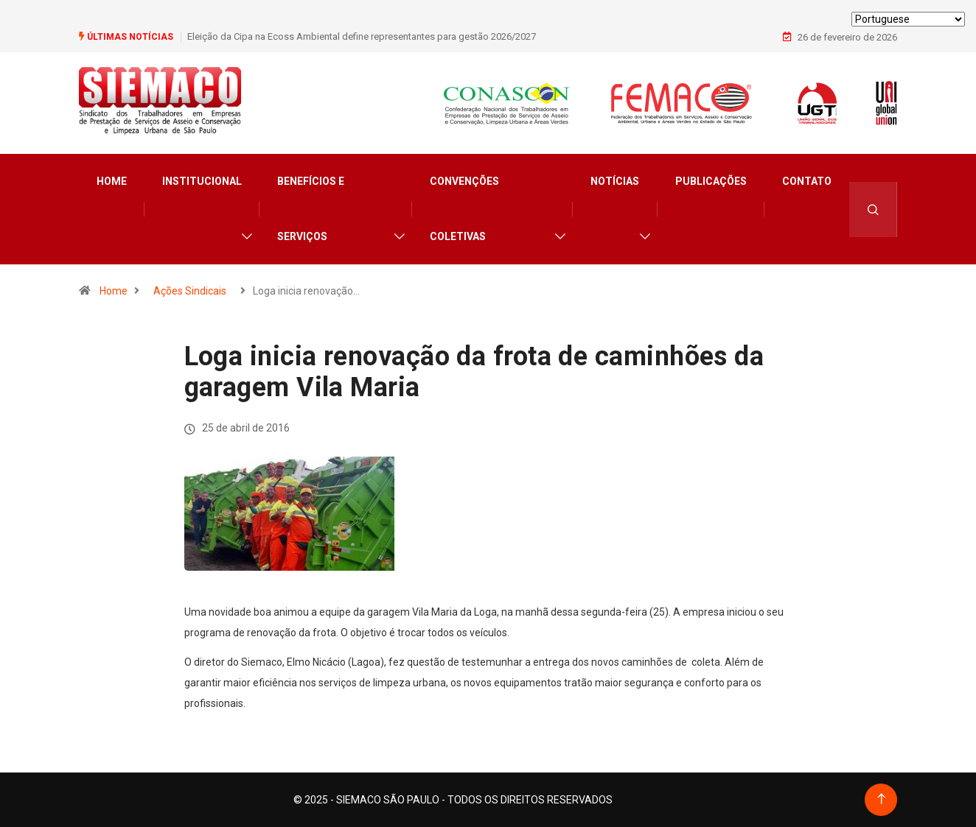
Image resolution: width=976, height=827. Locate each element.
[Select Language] (908, 19)
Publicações (711, 181)
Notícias (614, 181)
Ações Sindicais (189, 291)
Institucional (202, 181)
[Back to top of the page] (881, 799)
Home (112, 181)
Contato (807, 181)
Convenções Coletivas (464, 208)
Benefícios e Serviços (310, 208)
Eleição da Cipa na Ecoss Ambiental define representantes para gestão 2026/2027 (361, 36)
